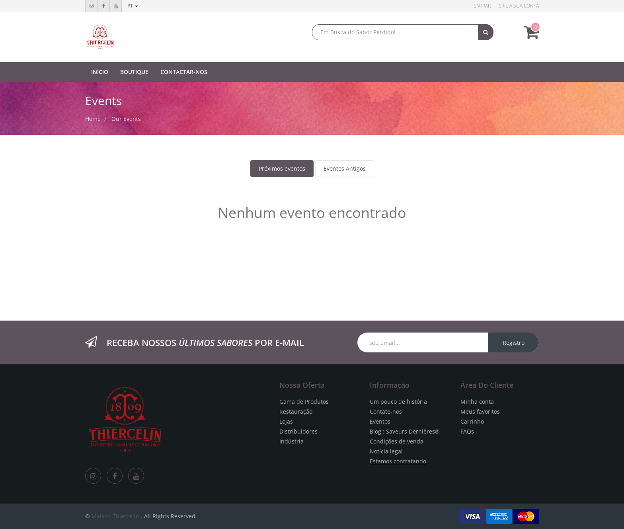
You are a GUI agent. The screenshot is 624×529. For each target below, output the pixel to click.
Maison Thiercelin (115, 516)
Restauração (295, 411)
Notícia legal (386, 451)
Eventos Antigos (345, 168)
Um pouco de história (398, 401)
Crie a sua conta (519, 5)
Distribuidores (298, 431)
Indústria (291, 441)
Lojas (286, 421)
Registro (514, 342)
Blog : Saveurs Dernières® (405, 431)
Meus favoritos (480, 411)
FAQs (467, 431)
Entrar (482, 5)
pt (132, 5)
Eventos (380, 421)
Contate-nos (386, 411)
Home (93, 119)
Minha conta (477, 401)
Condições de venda (396, 441)
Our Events (126, 119)
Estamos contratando (398, 461)
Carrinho (472, 421)
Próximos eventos (282, 168)
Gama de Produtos (304, 401)
